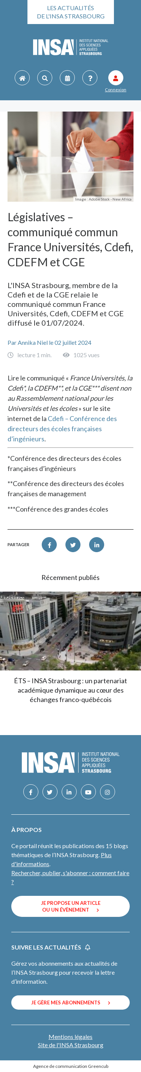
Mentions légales (70, 1036)
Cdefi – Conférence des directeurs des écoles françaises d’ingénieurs (62, 428)
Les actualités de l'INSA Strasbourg (71, 12)
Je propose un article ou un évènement (70, 906)
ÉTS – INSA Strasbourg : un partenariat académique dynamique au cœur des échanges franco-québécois (70, 690)
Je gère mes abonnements (70, 1003)
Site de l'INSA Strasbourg (70, 1044)
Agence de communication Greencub (70, 1066)
